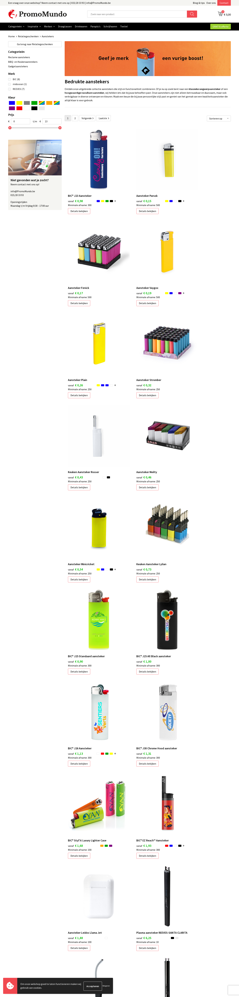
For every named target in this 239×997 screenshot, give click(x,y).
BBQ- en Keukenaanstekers (23, 61)
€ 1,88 (130, 582)
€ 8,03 (130, 749)
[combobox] (137, 14)
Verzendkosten (131, 941)
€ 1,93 (75, 582)
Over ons (211, 2)
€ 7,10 (75, 749)
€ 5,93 (130, 666)
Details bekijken (79, 197)
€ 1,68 (186, 503)
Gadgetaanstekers (18, 66)
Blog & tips (199, 2)
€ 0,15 (130, 187)
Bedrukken (129, 936)
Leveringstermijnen (134, 945)
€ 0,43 (75, 345)
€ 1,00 (186, 424)
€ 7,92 (186, 749)
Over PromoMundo (78, 941)
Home (11, 36)
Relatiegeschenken (28, 36)
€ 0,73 (75, 424)
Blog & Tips (74, 931)
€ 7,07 (186, 666)
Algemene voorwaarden (191, 931)
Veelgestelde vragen (79, 945)
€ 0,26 (130, 266)
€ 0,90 (130, 424)
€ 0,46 (130, 345)
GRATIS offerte (220, 26)
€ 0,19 (75, 266)
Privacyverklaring (188, 941)
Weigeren (106, 986)
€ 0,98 (75, 187)
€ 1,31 (130, 503)
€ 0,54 (186, 345)
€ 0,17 (186, 187)
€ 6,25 (186, 587)
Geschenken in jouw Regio (82, 936)
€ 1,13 (75, 503)
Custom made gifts (133, 955)
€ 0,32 (186, 266)
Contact (224, 2)
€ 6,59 (75, 670)
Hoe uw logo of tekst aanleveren (140, 950)
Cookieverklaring (188, 936)
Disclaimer (184, 945)
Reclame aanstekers (19, 57)
